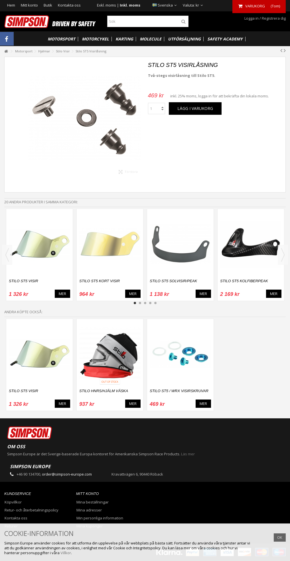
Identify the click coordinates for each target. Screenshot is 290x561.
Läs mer (188, 453)
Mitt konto (29, 5)
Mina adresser (89, 510)
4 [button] (150, 303)
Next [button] (283, 255)
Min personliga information (99, 518)
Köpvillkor (13, 502)
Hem (11, 5)
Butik (48, 5)
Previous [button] (7, 255)
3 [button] (145, 303)
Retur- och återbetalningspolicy (31, 510)
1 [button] (135, 303)
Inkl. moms (130, 5)
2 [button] (140, 303)
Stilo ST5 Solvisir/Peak (173, 281)
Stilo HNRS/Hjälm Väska (103, 391)
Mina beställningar (92, 502)
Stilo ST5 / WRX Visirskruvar (179, 391)
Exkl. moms (106, 5)
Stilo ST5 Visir (23, 281)
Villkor (65, 552)
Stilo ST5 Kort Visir (99, 281)
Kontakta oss (69, 5)
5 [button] (155, 303)
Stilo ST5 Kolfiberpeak (244, 281)
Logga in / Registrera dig (265, 18)
